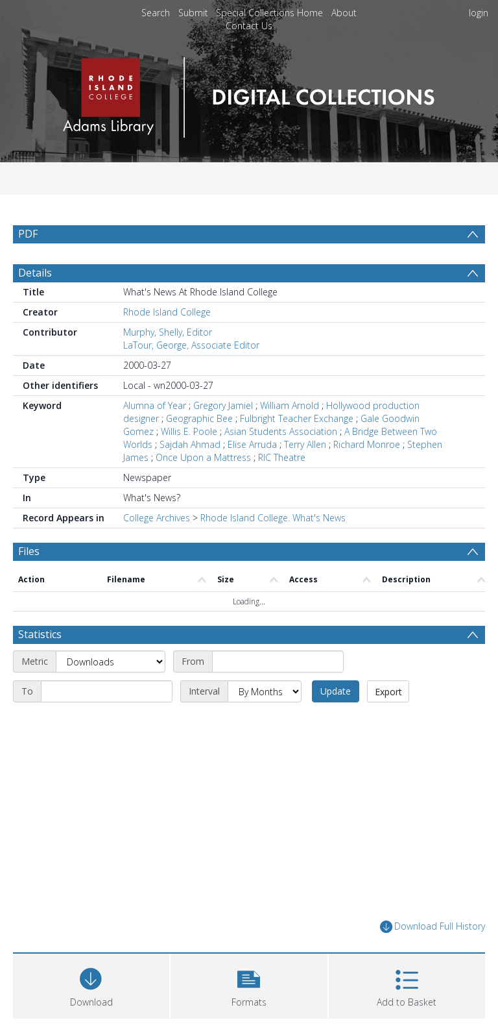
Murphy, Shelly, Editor (167, 332)
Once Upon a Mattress (203, 457)
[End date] (106, 691)
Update (335, 691)
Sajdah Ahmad (190, 444)
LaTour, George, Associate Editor (191, 345)
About (344, 12)
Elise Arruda (252, 444)
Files (29, 551)
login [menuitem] (478, 12)
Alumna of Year (154, 405)
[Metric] (110, 661)
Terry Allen (305, 444)
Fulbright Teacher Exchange (296, 418)
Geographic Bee (199, 418)
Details (35, 273)
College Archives (156, 518)
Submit (193, 12)
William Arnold (289, 405)
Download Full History (432, 927)
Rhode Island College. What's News (273, 518)
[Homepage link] (248, 94)
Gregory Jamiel (223, 405)
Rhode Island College (167, 312)
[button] (249, 984)
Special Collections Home (269, 12)
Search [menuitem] (155, 12)
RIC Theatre (281, 457)
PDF (28, 234)
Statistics (40, 634)
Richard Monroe (366, 444)
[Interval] (265, 691)
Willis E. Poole (189, 431)
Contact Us (249, 25)
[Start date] (278, 661)
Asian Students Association (280, 431)
